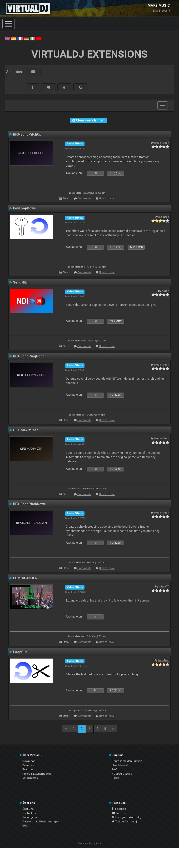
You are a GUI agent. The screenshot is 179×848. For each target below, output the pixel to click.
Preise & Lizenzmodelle (36, 773)
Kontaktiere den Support (127, 761)
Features (27, 769)
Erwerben (28, 765)
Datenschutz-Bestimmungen (40, 821)
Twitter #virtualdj (124, 821)
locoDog (163, 217)
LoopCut (20, 652)
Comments (84, 198)
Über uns (28, 808)
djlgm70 (164, 586)
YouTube (119, 813)
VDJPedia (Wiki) (122, 773)
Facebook (119, 808)
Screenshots (30, 777)
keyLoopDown (24, 208)
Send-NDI (21, 282)
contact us (29, 813)
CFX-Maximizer (25, 430)
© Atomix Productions (90, 843)
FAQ (114, 769)
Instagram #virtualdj (126, 817)
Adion (165, 290)
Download (28, 761)
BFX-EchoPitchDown (29, 504)
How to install (107, 198)
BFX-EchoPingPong (29, 356)
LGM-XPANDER (25, 578)
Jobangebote (30, 817)
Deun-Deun (161, 142)
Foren (115, 777)
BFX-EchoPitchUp (27, 134)
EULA (26, 825)
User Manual (120, 765)
